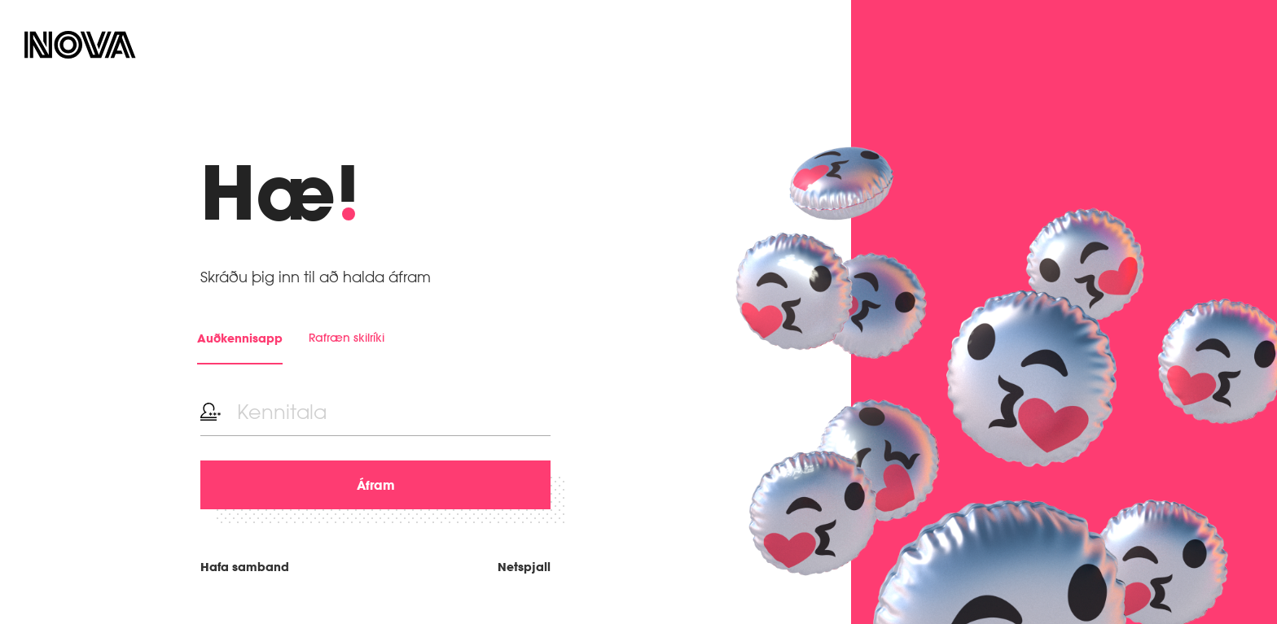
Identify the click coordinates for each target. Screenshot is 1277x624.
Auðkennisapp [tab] (240, 338)
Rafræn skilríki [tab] (346, 337)
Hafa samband (244, 566)
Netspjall (524, 566)
